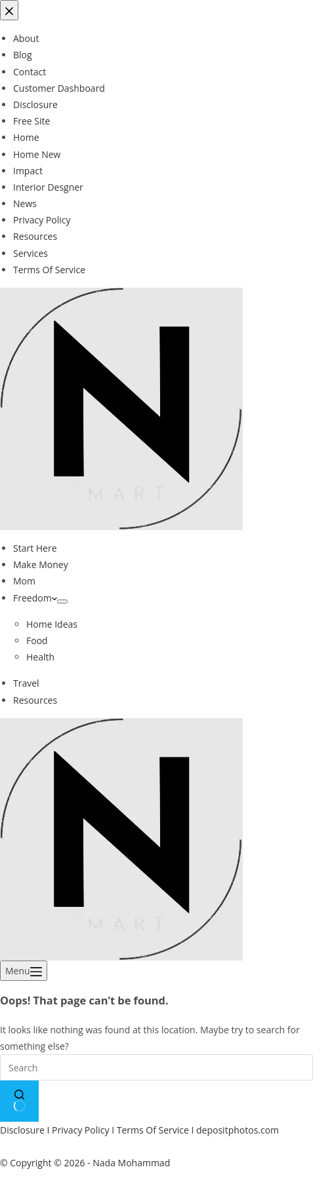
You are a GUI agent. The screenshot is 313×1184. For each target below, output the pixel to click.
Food (37, 640)
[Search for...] (156, 1067)
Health (40, 657)
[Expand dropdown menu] (62, 601)
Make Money (40, 564)
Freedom (35, 598)
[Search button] (19, 1100)
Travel (26, 683)
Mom (24, 581)
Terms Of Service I (156, 1130)
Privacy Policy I (84, 1130)
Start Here (35, 548)
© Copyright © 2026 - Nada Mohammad (85, 1162)
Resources (35, 700)
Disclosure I (26, 1130)
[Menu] (23, 971)
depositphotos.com (237, 1130)
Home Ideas (51, 624)
